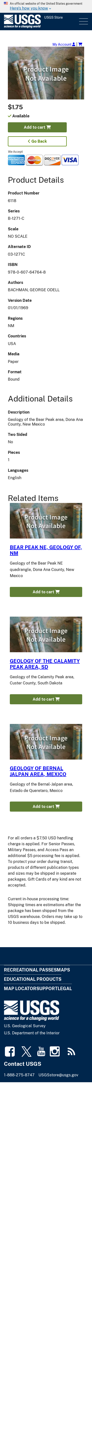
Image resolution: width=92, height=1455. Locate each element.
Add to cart (37, 127)
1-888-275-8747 (19, 1075)
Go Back (37, 141)
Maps (63, 969)
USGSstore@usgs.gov (58, 1075)
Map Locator (20, 988)
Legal (65, 988)
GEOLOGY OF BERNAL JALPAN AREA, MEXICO (38, 771)
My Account (64, 44)
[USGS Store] (41, 21)
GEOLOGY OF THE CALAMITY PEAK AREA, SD (45, 664)
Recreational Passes (30, 969)
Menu (83, 21)
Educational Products (32, 979)
